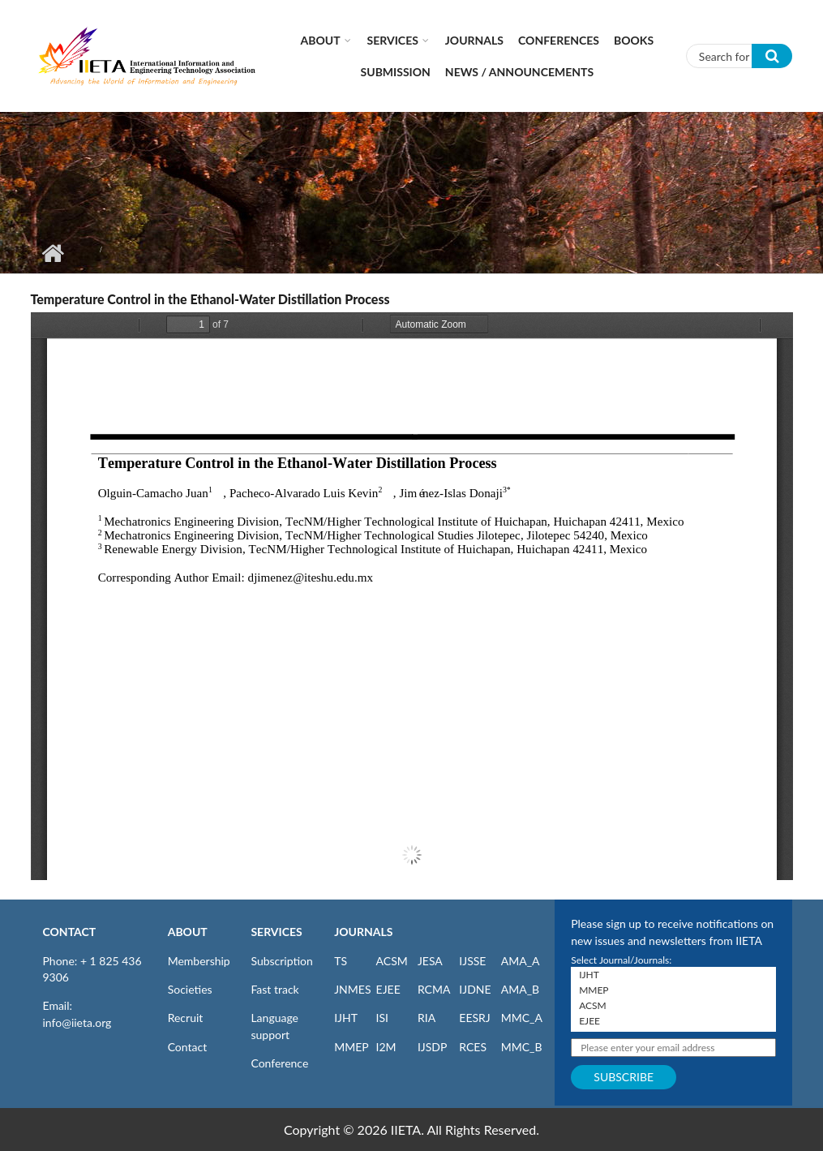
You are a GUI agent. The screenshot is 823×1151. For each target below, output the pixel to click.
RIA (426, 1017)
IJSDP (432, 1047)
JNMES (352, 989)
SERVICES (276, 931)
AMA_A (520, 961)
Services (392, 40)
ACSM (392, 961)
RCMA (434, 989)
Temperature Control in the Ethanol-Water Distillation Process (210, 299)
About (321, 40)
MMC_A (521, 1017)
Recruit (186, 1017)
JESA (430, 961)
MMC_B (521, 1047)
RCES (473, 1047)
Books (634, 40)
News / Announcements (519, 72)
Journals (474, 40)
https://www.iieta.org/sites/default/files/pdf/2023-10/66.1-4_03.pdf (412, 596)
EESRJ (474, 1017)
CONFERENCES (558, 40)
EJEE (388, 989)
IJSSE (472, 961)
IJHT (346, 1017)
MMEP (351, 1047)
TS (340, 961)
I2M (386, 1047)
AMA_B (520, 989)
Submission (396, 72)
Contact (188, 1047)
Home (53, 253)
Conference (279, 1063)
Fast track (274, 989)
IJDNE (475, 989)
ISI (382, 1017)
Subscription (281, 961)
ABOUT (188, 931)
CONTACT (69, 931)
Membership (199, 961)
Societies (190, 989)
